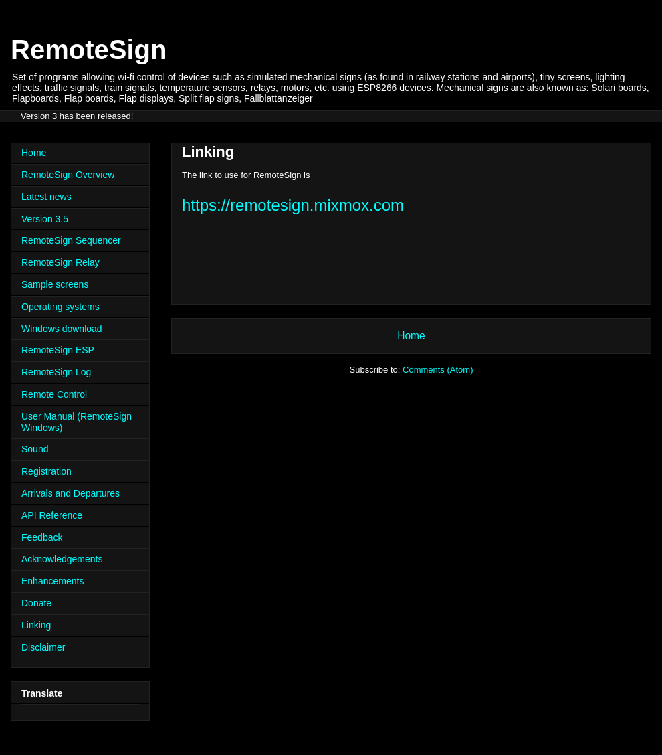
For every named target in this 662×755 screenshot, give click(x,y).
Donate (36, 603)
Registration (46, 471)
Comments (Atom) (438, 370)
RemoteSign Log (56, 372)
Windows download (61, 328)
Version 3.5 (44, 219)
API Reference (51, 515)
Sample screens (54, 284)
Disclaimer (43, 647)
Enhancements (52, 581)
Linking (36, 625)
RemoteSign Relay (60, 262)
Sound (34, 449)
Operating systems (60, 306)
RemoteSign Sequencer (71, 240)
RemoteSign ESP (57, 350)
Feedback (41, 537)
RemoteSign (89, 49)
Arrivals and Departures (70, 493)
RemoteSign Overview (67, 174)
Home (411, 335)
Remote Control (54, 394)
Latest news (46, 196)
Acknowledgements (61, 559)
